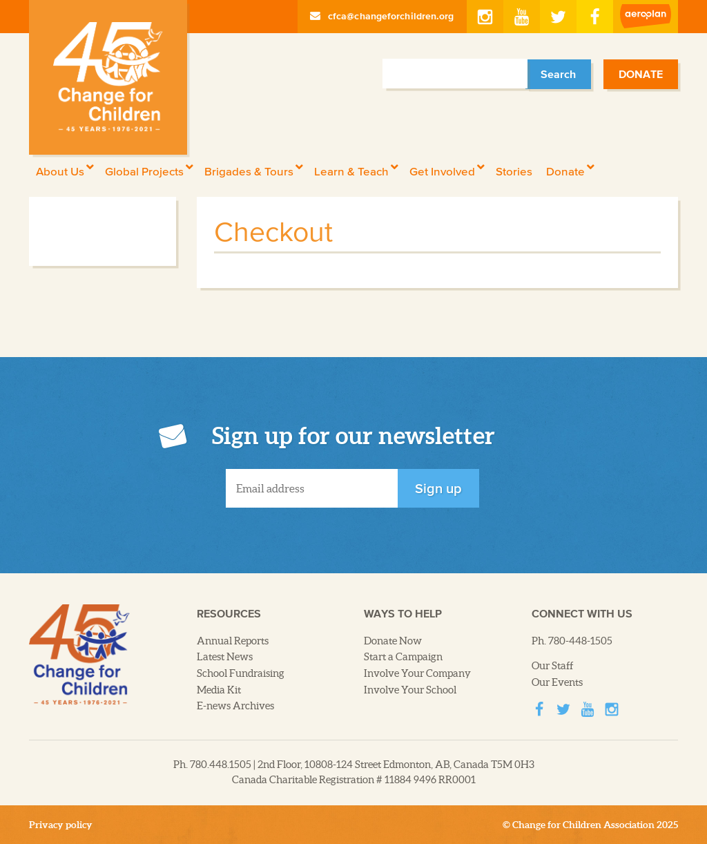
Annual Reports (233, 640)
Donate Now (393, 640)
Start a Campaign (403, 656)
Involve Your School (410, 690)
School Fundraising (240, 673)
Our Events (557, 682)
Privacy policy (61, 824)
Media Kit (219, 690)
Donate (641, 74)
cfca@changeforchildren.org (382, 15)
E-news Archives (235, 705)
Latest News (225, 656)
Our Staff (553, 665)
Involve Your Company (417, 673)
